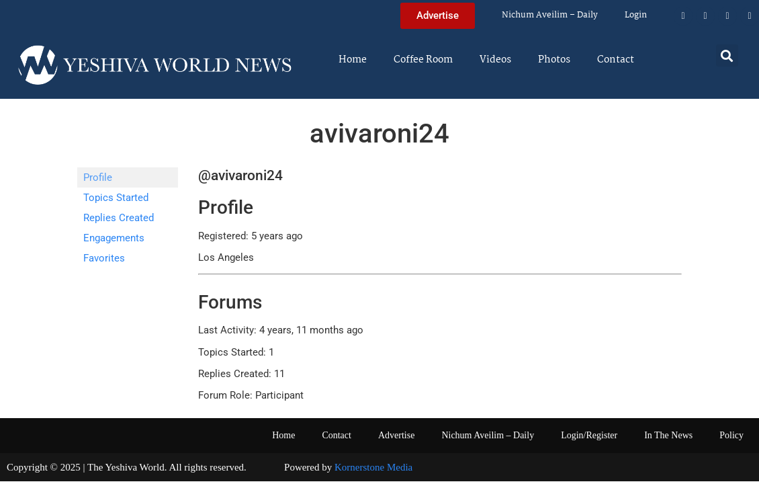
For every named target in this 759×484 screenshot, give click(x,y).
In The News (668, 435)
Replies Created (118, 218)
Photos (554, 60)
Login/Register (589, 435)
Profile (97, 177)
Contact (615, 60)
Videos (495, 60)
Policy (731, 435)
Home (353, 60)
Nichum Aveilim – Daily (550, 15)
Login (636, 15)
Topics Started (115, 198)
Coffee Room (423, 60)
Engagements (113, 238)
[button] (727, 55)
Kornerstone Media (373, 467)
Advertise (396, 435)
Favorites (104, 258)
